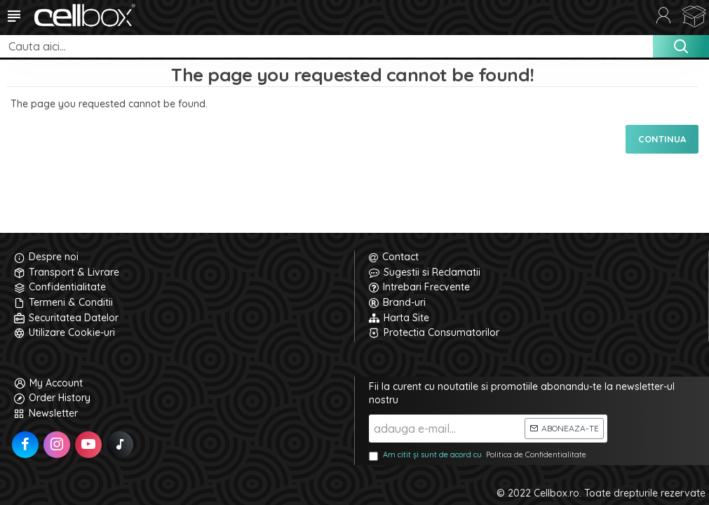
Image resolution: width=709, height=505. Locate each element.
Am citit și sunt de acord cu (478, 455)
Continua (662, 138)
